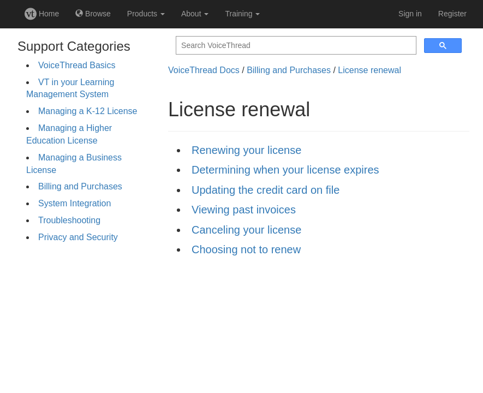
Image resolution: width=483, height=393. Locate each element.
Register (452, 13)
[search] (295, 45)
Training (242, 13)
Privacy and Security (78, 237)
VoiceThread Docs (204, 70)
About (194, 13)
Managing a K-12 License (87, 111)
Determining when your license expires (285, 170)
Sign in (410, 13)
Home (42, 14)
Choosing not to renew (246, 249)
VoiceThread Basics (76, 65)
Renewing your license (246, 150)
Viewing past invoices (244, 210)
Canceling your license (246, 230)
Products (146, 13)
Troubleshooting (69, 220)
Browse (93, 13)
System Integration (74, 203)
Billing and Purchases (80, 186)
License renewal (369, 70)
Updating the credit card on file (265, 190)
